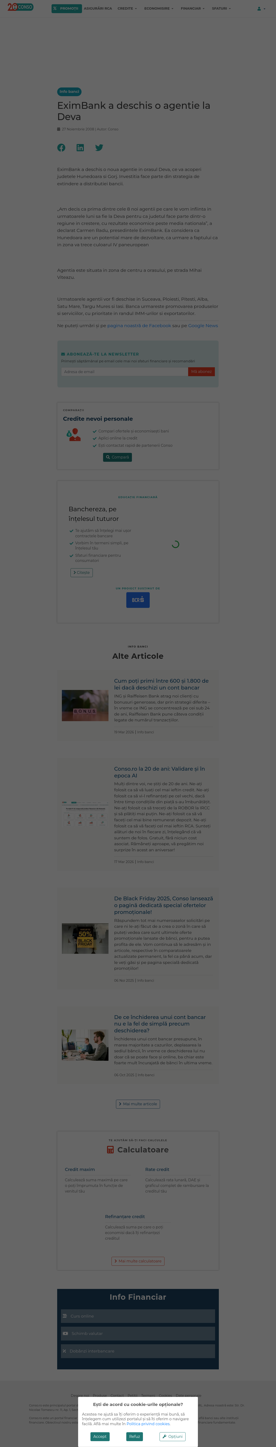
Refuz (134, 1436)
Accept (100, 1436)
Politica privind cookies (148, 1424)
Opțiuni (173, 1436)
